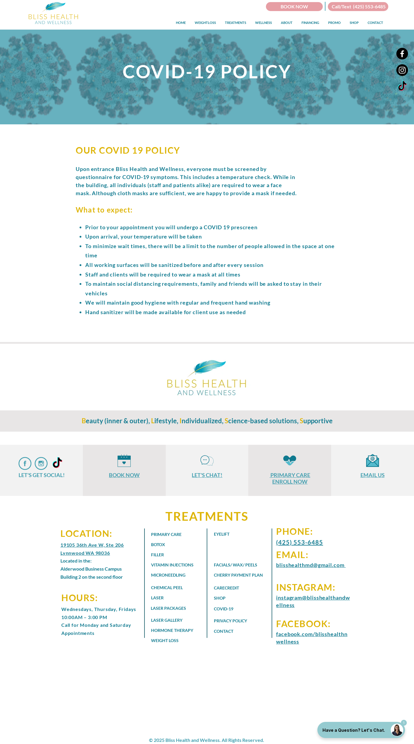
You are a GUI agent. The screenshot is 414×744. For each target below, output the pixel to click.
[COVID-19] (232, 609)
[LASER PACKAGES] (173, 608)
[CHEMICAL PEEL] (175, 587)
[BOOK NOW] (294, 6)
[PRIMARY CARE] (169, 534)
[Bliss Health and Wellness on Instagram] (41, 463)
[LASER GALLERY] (173, 620)
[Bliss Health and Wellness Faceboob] (25, 463)
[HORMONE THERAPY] (177, 630)
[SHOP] (238, 598)
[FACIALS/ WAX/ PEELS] (236, 565)
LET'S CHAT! (207, 475)
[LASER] (169, 598)
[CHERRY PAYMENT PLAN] (242, 575)
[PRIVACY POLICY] (236, 621)
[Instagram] (402, 70)
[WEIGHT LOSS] (169, 640)
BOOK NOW (124, 475)
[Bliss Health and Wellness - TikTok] (402, 86)
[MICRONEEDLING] (173, 575)
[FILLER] (169, 554)
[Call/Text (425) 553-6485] (358, 6)
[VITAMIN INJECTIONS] (175, 565)
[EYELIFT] (232, 534)
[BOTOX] (169, 544)
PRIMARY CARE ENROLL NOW (290, 478)
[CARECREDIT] (238, 588)
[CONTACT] (236, 631)
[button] (205, 22)
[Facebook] (402, 53)
